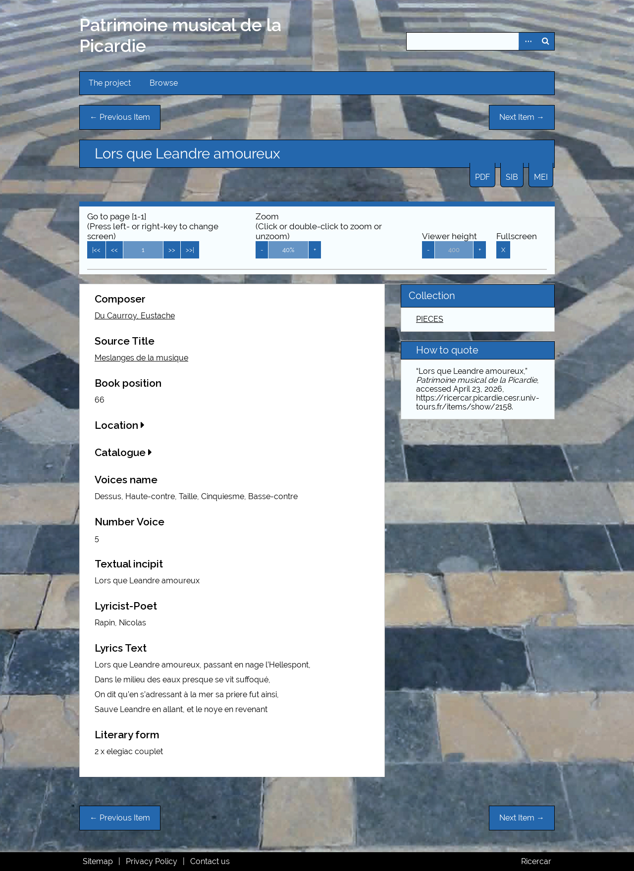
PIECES (429, 319)
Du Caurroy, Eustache (135, 315)
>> (171, 250)
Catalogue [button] (123, 452)
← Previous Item (120, 117)
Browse (164, 83)
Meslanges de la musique (141, 357)
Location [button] (120, 425)
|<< (96, 250)
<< (114, 250)
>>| (190, 250)
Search (545, 41)
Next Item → (521, 117)
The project (110, 83)
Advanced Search (527, 41)
